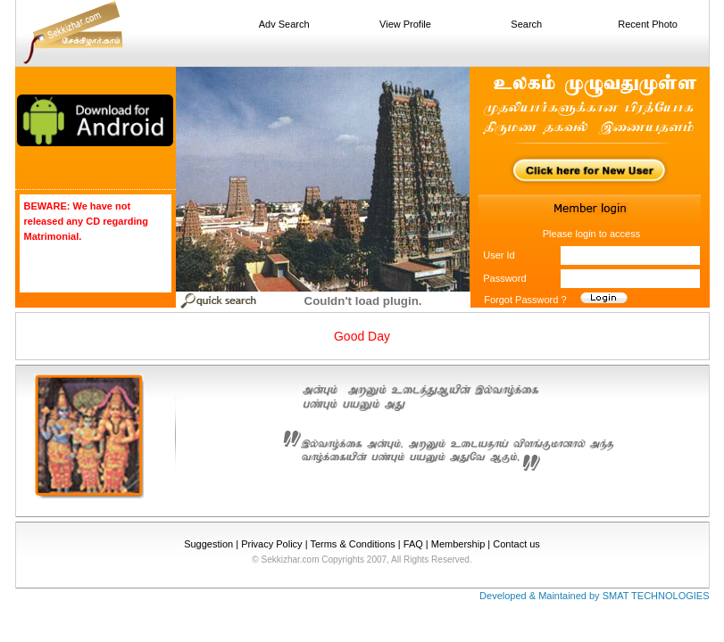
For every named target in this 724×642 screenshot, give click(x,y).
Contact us (516, 544)
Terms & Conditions (352, 544)
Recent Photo (648, 24)
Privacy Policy (271, 544)
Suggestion (208, 544)
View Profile (405, 24)
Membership (458, 544)
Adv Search (284, 24)
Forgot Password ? (525, 299)
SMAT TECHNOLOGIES (656, 595)
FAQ (413, 544)
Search (526, 24)
